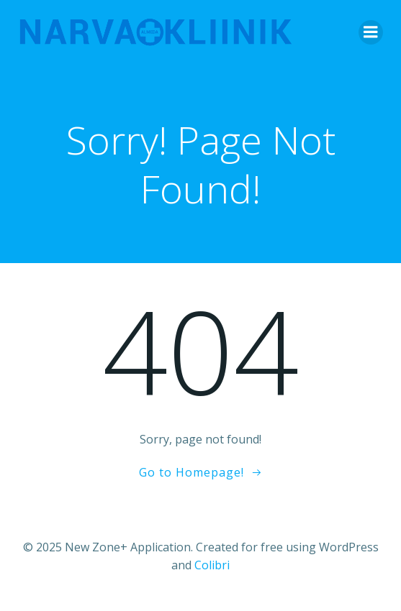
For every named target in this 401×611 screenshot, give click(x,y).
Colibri (212, 565)
